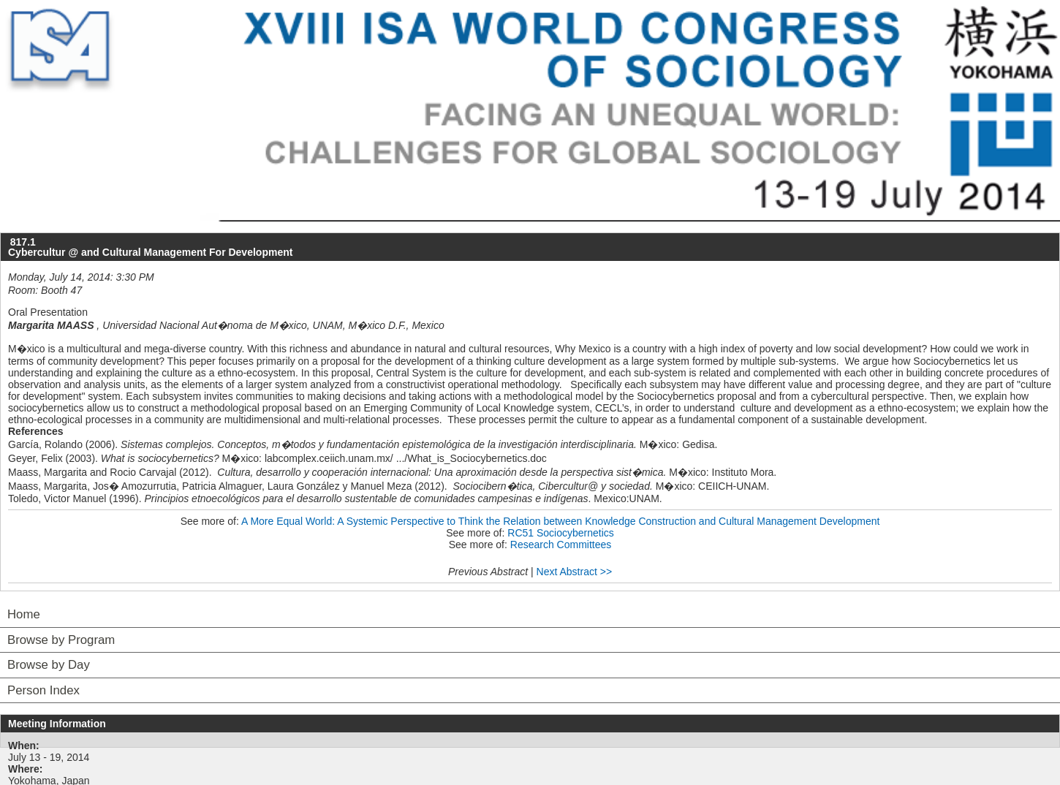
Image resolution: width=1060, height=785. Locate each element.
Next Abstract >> (575, 571)
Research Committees (561, 544)
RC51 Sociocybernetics (560, 533)
